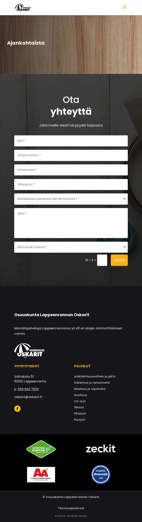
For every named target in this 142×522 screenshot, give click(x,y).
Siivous (79, 407)
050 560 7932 (28, 389)
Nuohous (80, 395)
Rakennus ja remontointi (92, 383)
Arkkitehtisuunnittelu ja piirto (95, 376)
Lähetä (119, 260)
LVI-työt (80, 401)
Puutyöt (79, 420)
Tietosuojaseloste (71, 508)
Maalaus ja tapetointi (89, 389)
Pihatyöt (80, 413)
